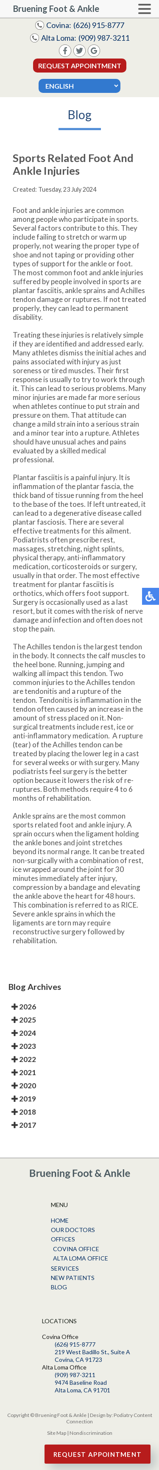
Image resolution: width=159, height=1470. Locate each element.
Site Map (56, 1433)
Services (65, 1268)
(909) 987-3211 (103, 37)
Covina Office (76, 1248)
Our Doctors (73, 1229)
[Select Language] (79, 86)
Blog (59, 1287)
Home (60, 1220)
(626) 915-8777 (98, 25)
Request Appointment (79, 65)
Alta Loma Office (80, 1258)
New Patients (73, 1277)
